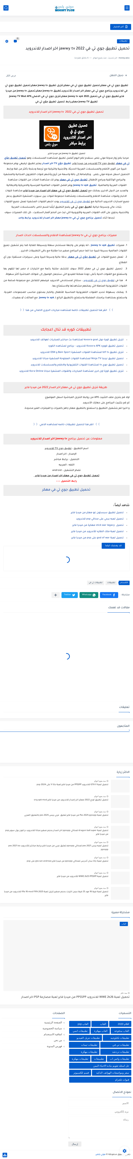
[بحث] (6, 8)
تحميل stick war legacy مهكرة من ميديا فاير (98, 525)
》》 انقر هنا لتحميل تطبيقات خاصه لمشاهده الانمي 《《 (66, 424)
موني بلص (100, 1154)
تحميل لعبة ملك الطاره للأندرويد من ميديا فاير (97, 531)
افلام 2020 (123, 1023)
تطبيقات (123, 41)
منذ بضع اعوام (100, 781)
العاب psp (83, 1023)
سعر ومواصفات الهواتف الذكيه (112, 1072)
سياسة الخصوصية (52, 1028)
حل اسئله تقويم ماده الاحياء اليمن (111, 1065)
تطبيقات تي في (96, 583)
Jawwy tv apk (46, 298)
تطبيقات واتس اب (119, 1058)
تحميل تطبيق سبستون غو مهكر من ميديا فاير (97, 512)
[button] (109, 595)
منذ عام (124, 993)
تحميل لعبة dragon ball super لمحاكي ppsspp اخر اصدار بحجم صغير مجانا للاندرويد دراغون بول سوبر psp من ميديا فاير (56, 832)
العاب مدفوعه (121, 1030)
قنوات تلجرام (122, 1079)
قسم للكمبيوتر (81, 1072)
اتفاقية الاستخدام (53, 1034)
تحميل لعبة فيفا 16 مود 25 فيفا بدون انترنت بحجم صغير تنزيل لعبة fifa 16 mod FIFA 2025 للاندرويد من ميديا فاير (56, 894)
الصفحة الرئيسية (53, 1022)
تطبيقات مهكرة (89, 1051)
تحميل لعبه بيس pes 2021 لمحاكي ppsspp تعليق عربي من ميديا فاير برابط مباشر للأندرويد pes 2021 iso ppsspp (58, 848)
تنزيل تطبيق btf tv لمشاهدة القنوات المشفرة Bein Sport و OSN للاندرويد (82, 352)
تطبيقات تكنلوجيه (120, 1037)
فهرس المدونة (54, 1046)
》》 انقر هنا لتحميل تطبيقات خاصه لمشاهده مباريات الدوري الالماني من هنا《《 (66, 310)
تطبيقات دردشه (120, 1051)
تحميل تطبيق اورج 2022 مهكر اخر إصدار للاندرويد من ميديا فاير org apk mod (71, 800)
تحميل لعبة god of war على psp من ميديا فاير (97, 538)
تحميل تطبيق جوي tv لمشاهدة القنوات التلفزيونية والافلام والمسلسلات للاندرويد (77, 365)
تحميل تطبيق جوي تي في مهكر (65, 490)
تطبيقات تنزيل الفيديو (88, 1037)
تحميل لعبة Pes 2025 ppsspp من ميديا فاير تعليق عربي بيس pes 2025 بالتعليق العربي (66, 815)
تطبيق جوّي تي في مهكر (82, 257)
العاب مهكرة (100, 1030)
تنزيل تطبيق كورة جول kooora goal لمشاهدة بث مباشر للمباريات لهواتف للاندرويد (77, 340)
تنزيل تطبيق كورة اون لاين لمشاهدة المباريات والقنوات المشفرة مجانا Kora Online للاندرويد (71, 371)
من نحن (58, 1040)
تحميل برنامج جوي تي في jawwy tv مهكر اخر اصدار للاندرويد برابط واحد (60, 218)
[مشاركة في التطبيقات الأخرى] (55, 595)
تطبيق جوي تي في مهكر (74, 180)
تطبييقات (99, 1058)
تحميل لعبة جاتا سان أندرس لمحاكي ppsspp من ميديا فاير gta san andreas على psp (67, 861)
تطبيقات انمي (80, 1030)
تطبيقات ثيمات (89, 1044)
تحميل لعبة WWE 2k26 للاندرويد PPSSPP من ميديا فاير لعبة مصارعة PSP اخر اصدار (75, 997)
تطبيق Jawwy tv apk (85, 185)
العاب (103, 1023)
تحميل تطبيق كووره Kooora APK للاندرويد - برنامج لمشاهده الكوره (86, 346)
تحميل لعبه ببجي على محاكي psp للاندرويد (100, 519)
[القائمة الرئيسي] (127, 8)
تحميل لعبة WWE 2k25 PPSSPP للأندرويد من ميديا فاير (82, 876)
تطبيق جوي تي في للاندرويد (75, 201)
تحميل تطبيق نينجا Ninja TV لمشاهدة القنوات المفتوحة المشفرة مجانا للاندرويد (78, 358)
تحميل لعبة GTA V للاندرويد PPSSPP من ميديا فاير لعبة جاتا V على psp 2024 (72, 785)
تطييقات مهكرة (80, 1058)
